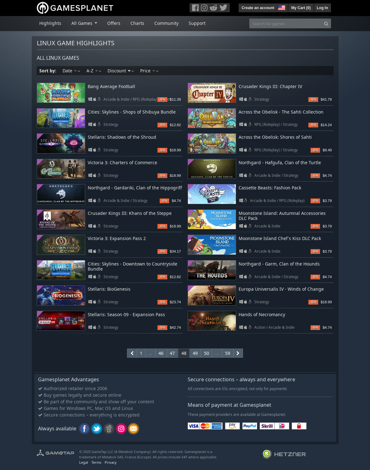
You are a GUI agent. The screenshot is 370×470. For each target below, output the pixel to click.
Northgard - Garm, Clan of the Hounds (279, 264)
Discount (121, 71)
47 (172, 353)
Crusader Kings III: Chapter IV (270, 86)
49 (195, 353)
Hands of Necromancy (262, 314)
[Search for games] (285, 23)
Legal (83, 462)
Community (166, 23)
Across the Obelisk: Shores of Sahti (275, 137)
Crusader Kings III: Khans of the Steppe (130, 213)
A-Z (93, 71)
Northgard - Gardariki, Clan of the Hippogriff (135, 188)
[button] (281, 7)
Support (197, 23)
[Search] (326, 23)
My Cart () (301, 8)
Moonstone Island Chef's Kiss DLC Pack (280, 238)
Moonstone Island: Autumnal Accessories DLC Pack (282, 215)
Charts (137, 23)
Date (71, 71)
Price (149, 71)
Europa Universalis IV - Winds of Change (281, 289)
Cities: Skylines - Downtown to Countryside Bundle (132, 266)
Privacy (111, 462)
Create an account (257, 8)
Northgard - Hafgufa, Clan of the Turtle (280, 162)
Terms (96, 462)
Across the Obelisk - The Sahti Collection (281, 112)
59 (227, 353)
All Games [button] (82, 23)
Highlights (50, 23)
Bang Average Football (111, 86)
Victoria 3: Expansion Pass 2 (117, 238)
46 (160, 353)
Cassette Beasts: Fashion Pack (270, 188)
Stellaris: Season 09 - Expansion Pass (126, 314)
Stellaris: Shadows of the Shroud (122, 137)
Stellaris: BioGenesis (109, 289)
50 (206, 353)
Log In (322, 8)
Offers (113, 23)
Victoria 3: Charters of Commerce (122, 162)
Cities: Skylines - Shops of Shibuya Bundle (132, 112)
